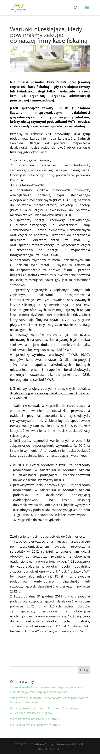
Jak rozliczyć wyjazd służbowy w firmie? (35, 725)
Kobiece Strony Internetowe (52, 744)
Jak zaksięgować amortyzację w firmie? (34, 719)
